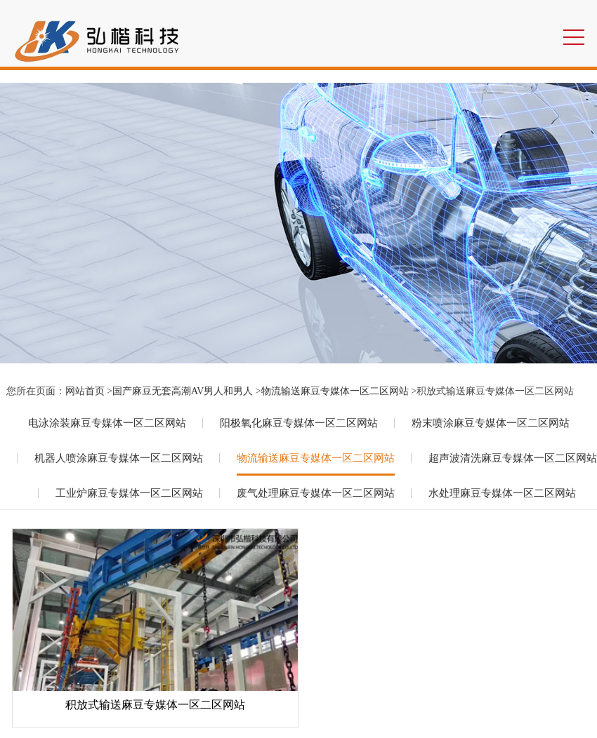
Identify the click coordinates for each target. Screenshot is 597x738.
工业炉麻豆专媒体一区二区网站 (129, 493)
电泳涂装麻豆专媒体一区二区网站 (107, 423)
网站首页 (85, 391)
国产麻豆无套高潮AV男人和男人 (182, 391)
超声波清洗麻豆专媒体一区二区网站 (512, 458)
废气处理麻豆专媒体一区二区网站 (316, 493)
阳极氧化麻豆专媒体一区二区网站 (299, 423)
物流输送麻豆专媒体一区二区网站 (335, 391)
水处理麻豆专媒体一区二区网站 (502, 493)
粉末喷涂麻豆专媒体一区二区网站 (491, 423)
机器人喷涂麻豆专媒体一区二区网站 (118, 458)
